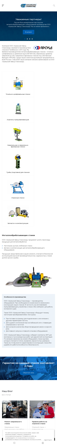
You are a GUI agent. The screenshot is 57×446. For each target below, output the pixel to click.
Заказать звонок (28, 399)
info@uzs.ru (30, 404)
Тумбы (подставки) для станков (11, 108)
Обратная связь (28, 259)
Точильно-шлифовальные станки (10, 86)
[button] (24, 38)
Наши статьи (33, 413)
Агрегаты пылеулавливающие (28, 86)
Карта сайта (49, 413)
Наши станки (7, 413)
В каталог (28, 32)
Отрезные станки (28, 106)
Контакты (41, 412)
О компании (24, 413)
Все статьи (6, 281)
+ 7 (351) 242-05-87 (13, 395)
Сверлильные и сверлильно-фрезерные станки (46, 87)
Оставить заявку (28, 385)
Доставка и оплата (16, 413)
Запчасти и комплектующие (46, 107)
